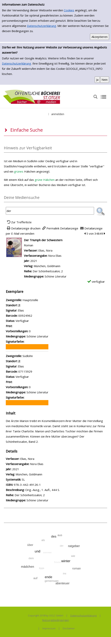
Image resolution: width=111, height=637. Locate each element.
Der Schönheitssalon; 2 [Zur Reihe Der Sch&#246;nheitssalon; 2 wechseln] (48, 271)
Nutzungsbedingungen (55, 620)
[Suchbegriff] (50, 211)
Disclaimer (69, 628)
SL (23, 479)
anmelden (57, 114)
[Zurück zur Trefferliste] (19, 222)
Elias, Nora (45, 250)
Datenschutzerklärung (41, 26)
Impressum (49, 628)
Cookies (69, 10)
